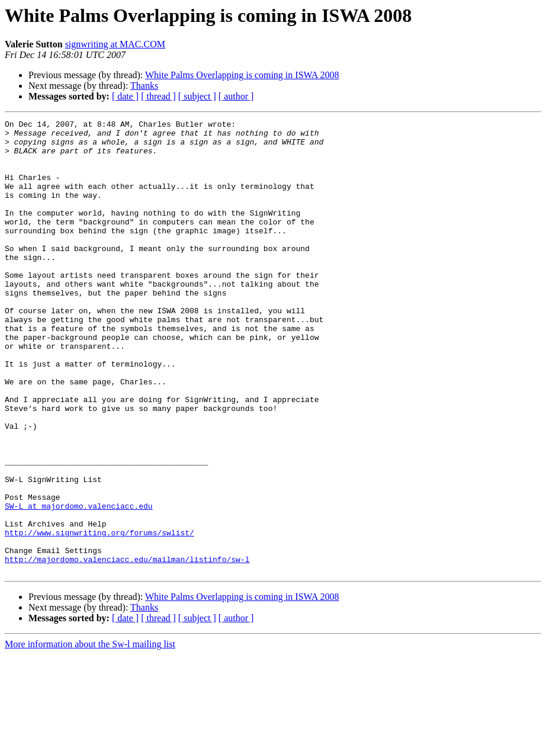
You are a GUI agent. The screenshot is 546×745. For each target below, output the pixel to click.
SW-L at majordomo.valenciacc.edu (79, 584)
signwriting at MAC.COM (115, 44)
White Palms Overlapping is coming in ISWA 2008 (242, 75)
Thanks (144, 86)
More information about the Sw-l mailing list (90, 735)
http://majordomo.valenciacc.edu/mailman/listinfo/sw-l (127, 648)
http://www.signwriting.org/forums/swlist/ (99, 616)
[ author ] (236, 96)
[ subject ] (197, 96)
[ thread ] (158, 96)
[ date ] (125, 96)
